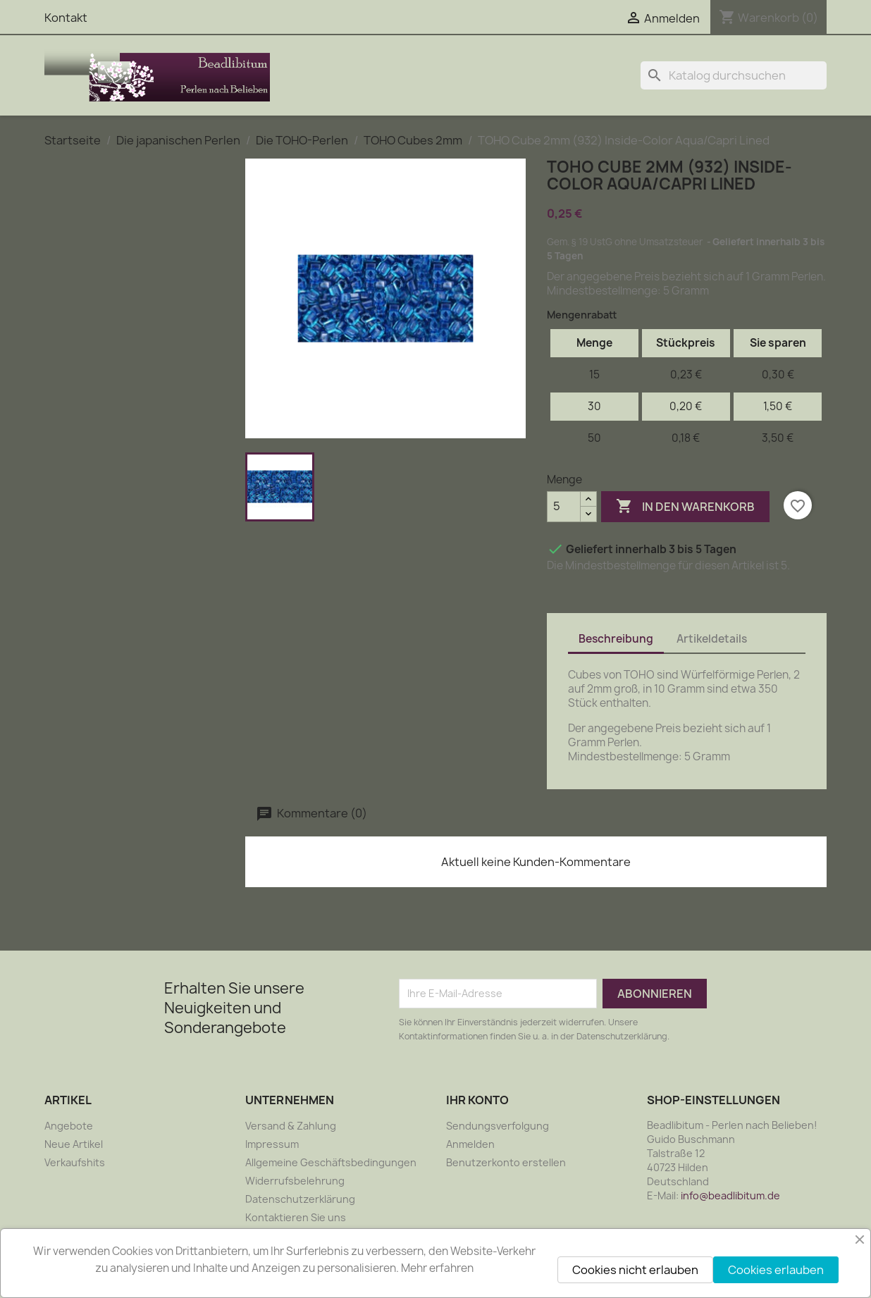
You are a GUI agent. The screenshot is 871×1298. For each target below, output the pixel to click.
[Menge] (564, 506)
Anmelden (470, 1144)
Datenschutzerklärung (300, 1199)
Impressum (272, 1144)
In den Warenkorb (685, 506)
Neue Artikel (73, 1144)
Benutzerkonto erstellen (506, 1162)
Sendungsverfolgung (497, 1125)
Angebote (68, 1125)
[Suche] (734, 75)
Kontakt (65, 17)
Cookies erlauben (776, 1270)
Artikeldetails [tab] (712, 638)
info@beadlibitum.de (730, 1195)
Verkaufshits (74, 1162)
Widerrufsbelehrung (295, 1180)
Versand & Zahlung (290, 1125)
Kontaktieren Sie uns (295, 1217)
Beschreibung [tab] (616, 638)
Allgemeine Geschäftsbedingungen (330, 1162)
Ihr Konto (477, 1100)
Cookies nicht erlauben (635, 1270)
